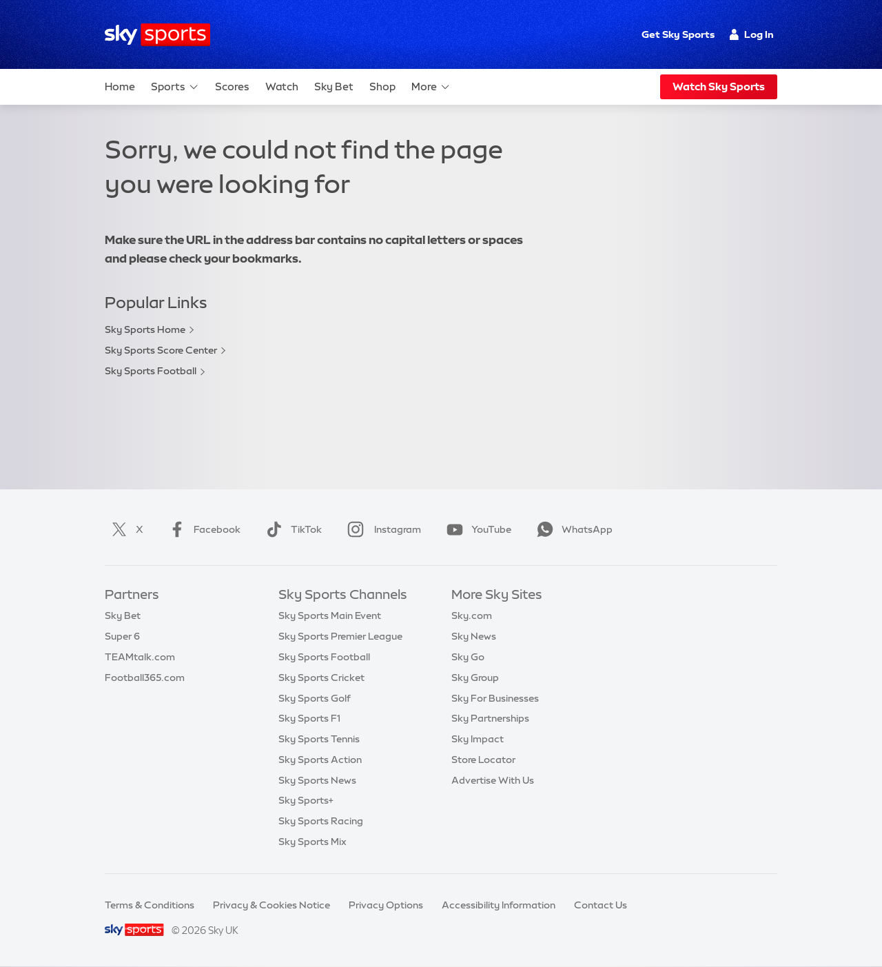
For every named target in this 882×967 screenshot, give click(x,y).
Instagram (381, 529)
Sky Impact (477, 739)
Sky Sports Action (320, 759)
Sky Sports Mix (312, 841)
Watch (281, 86)
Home (120, 86)
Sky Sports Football (150, 371)
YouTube (476, 529)
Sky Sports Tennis (319, 739)
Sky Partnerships (490, 718)
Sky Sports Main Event (329, 615)
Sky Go (467, 657)
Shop (382, 86)
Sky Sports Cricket (321, 677)
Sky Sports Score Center (161, 350)
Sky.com (471, 615)
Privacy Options (386, 905)
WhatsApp (572, 529)
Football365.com (145, 677)
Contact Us (600, 905)
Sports (175, 86)
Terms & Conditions (149, 905)
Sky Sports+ (306, 800)
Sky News (473, 636)
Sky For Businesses (495, 698)
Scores (232, 86)
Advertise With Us (492, 780)
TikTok (291, 529)
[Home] (157, 34)
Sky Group (475, 677)
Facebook (201, 529)
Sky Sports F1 (309, 718)
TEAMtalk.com (140, 657)
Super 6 (122, 636)
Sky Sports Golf (314, 698)
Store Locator (483, 759)
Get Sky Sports (678, 34)
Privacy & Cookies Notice (271, 905)
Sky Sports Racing (320, 821)
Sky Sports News (317, 780)
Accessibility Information (498, 905)
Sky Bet (333, 86)
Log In (751, 34)
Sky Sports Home (145, 329)
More (431, 86)
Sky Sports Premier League (340, 636)
